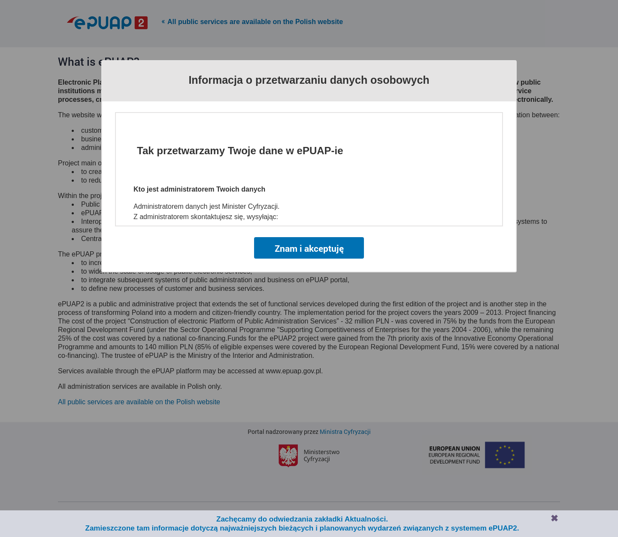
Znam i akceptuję (309, 248)
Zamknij (554, 518)
